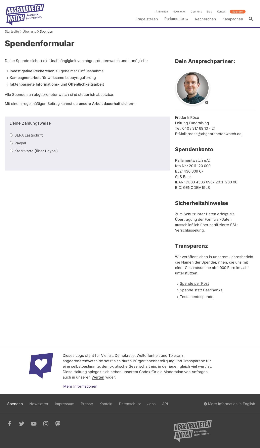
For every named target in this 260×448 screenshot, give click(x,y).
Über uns (196, 11)
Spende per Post (194, 283)
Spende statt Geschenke (201, 290)
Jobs (151, 404)
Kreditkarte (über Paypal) (36, 151)
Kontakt (221, 11)
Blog (209, 11)
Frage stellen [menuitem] (147, 19)
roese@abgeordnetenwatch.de (215, 134)
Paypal (20, 143)
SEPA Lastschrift (28, 135)
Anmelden (162, 11)
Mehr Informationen (80, 386)
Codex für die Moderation (161, 372)
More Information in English (229, 404)
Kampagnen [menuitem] (232, 19)
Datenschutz (130, 404)
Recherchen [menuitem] (205, 19)
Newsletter (179, 11)
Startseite (12, 31)
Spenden (237, 11)
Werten (98, 377)
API (165, 404)
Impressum (64, 404)
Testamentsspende (196, 297)
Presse (87, 404)
